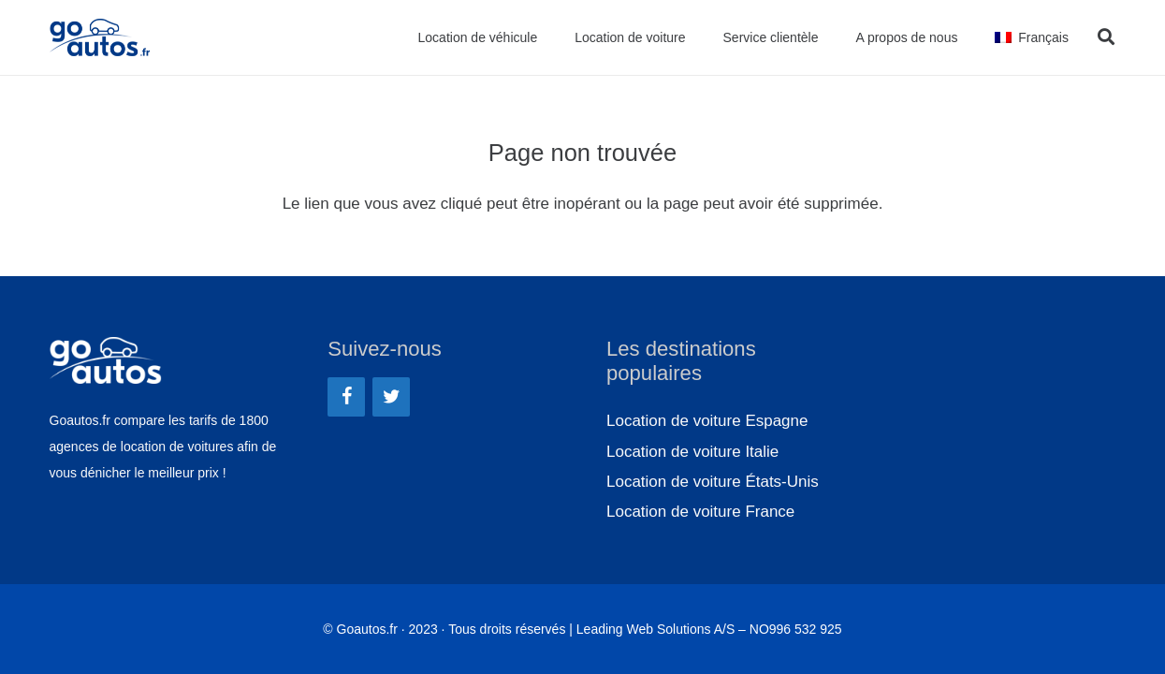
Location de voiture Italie (692, 452)
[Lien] (103, 37)
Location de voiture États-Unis (712, 482)
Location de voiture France (700, 511)
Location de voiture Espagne (707, 421)
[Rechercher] (1106, 37)
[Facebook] (346, 397)
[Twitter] (391, 397)
